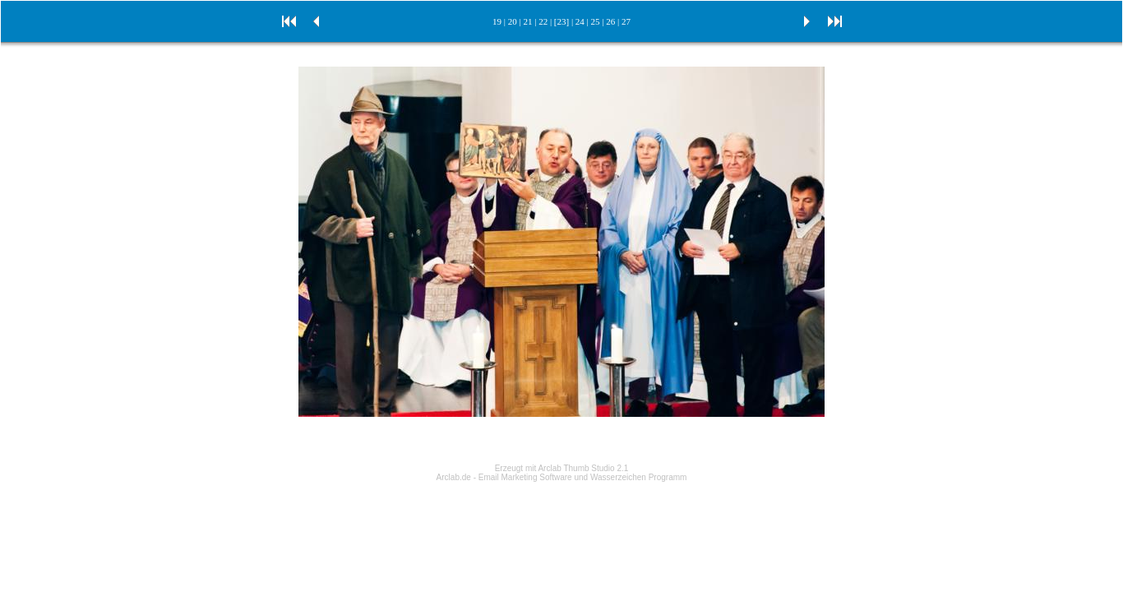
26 (610, 21)
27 (626, 21)
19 (496, 21)
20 (512, 21)
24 (580, 21)
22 (543, 21)
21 (527, 21)
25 (595, 21)
